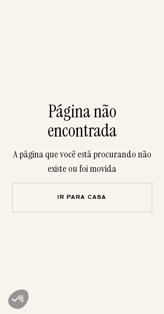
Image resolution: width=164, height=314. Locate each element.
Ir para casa (81, 197)
